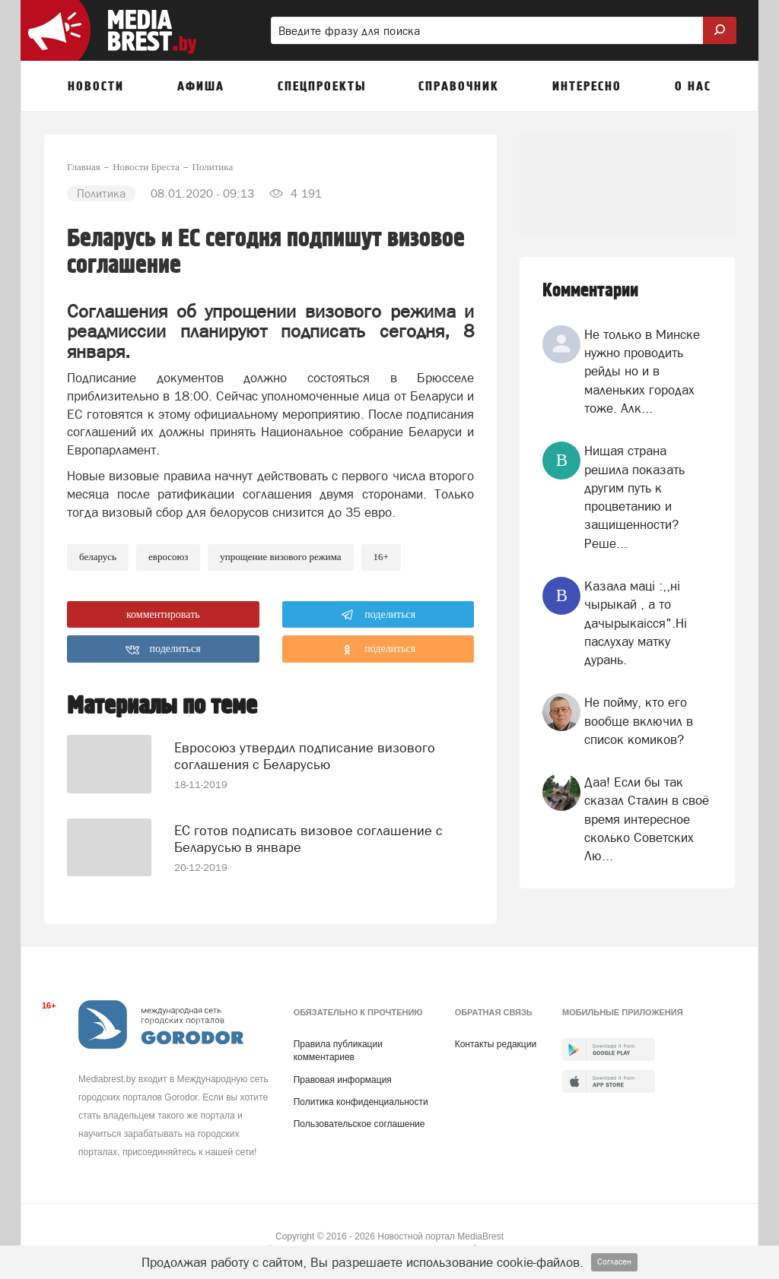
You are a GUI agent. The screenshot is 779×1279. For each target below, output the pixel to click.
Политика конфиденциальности (361, 1097)
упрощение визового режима (280, 556)
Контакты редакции (495, 1040)
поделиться (378, 615)
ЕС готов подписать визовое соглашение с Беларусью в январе (308, 828)
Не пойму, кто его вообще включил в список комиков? (638, 721)
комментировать (163, 614)
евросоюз (168, 556)
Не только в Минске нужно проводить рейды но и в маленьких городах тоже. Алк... (642, 371)
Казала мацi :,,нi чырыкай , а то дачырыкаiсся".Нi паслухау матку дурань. (635, 622)
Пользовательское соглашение (359, 1119)
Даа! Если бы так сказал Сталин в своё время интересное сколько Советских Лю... (646, 818)
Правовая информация (343, 1075)
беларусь (97, 556)
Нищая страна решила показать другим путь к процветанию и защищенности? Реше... (634, 496)
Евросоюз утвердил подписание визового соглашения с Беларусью (304, 747)
